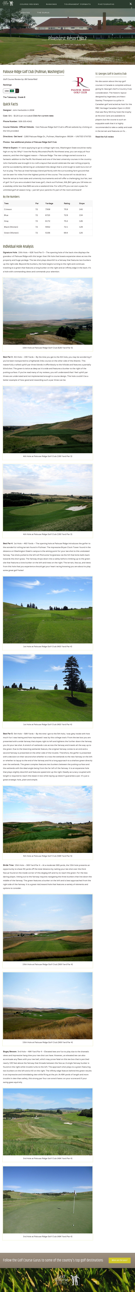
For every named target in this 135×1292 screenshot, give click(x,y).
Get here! (18, 136)
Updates (25, 12)
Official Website (26, 127)
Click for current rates (43, 116)
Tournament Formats (77, 4)
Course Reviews (29, 4)
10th (12, 91)
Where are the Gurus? (120, 1260)
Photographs (106, 4)
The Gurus (43, 12)
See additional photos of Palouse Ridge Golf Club (34, 142)
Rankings (51, 4)
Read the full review (104, 136)
